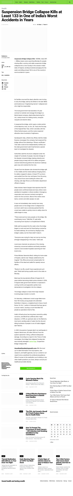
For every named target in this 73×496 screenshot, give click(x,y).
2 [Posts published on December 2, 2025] (54, 427)
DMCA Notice (52, 481)
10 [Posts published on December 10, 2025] (57, 429)
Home (16, 2)
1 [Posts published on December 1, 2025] (51, 427)
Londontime (6, 75)
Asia (2, 75)
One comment (5, 24)
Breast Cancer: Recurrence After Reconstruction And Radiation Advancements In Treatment (6, 365)
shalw (3, 65)
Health (20, 2)
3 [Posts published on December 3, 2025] (57, 427)
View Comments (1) (31, 368)
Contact (69, 481)
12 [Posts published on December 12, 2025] (63, 429)
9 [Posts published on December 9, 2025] (54, 429)
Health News (31, 2)
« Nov (51, 442)
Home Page (33, 341)
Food (42, 2)
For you (46, 2)
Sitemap (65, 481)
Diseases (26, 2)
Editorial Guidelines (44, 481)
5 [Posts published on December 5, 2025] (63, 427)
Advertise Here (53, 2)
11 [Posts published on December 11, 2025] (60, 429)
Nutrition (38, 2)
